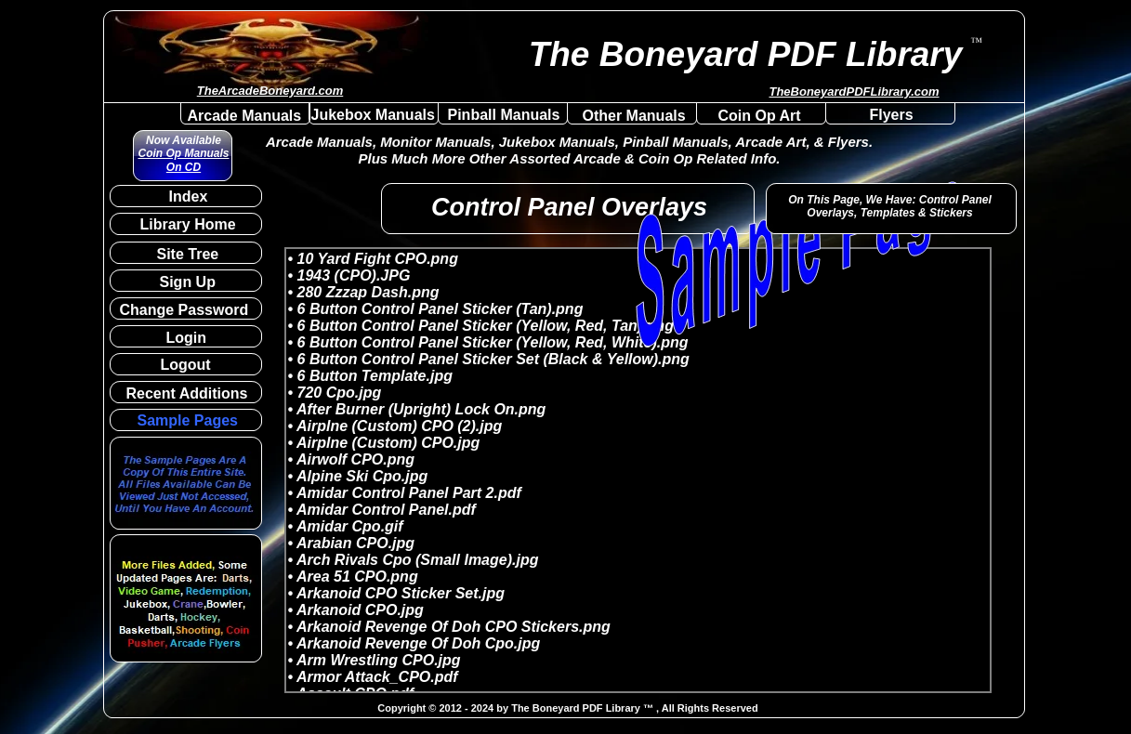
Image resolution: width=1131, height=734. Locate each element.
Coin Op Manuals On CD (183, 160)
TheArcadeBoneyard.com (270, 91)
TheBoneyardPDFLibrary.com (854, 91)
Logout (186, 365)
